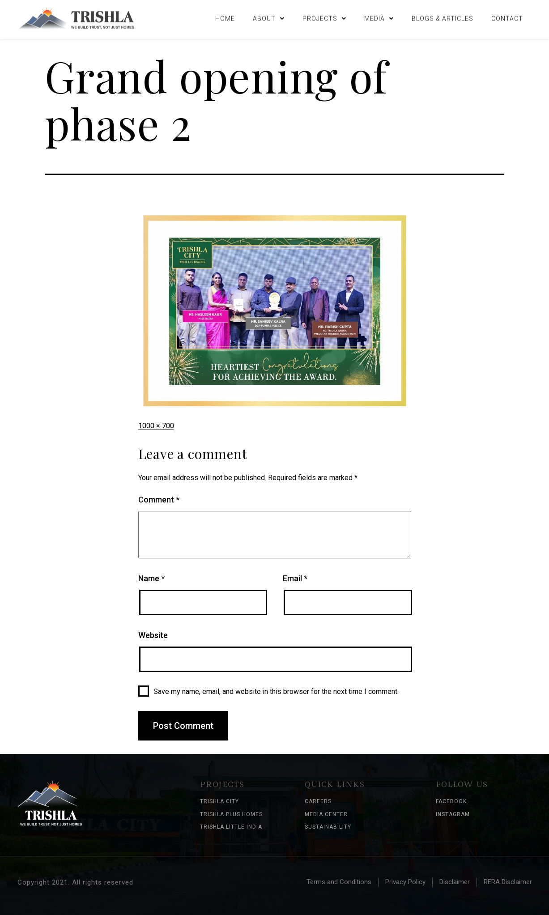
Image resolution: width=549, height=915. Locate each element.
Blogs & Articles (442, 17)
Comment (158, 499)
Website (153, 635)
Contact (507, 17)
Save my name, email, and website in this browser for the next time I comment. (276, 691)
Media (379, 17)
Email (295, 578)
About (269, 17)
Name (151, 578)
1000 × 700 (156, 425)
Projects (324, 17)
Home (225, 17)
